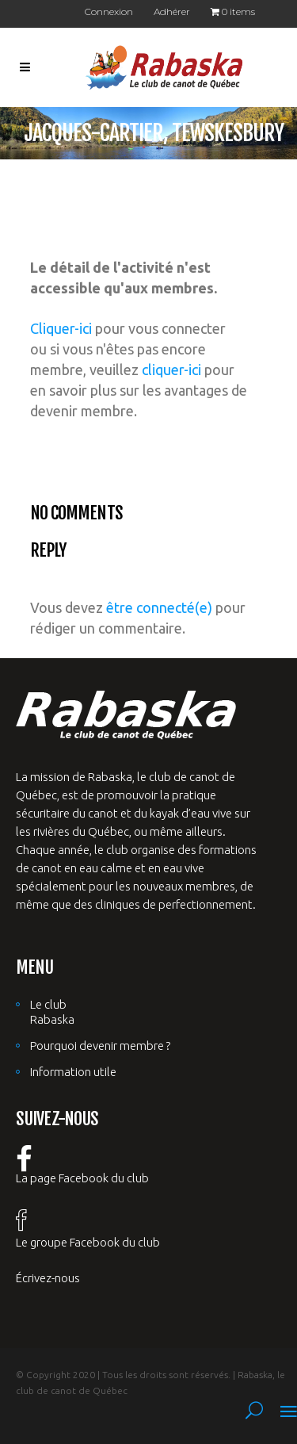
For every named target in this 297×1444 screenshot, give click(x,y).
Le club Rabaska (52, 1012)
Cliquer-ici (61, 328)
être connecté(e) (159, 607)
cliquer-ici (171, 369)
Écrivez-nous (48, 1278)
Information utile (73, 1071)
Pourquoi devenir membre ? (100, 1045)
